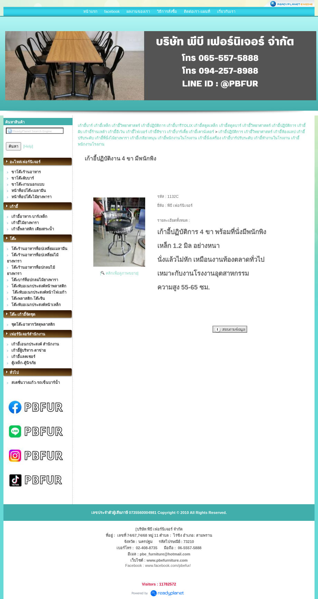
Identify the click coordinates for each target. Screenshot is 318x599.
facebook (112, 11)
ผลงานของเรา (138, 11)
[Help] (28, 146)
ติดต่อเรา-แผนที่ (197, 11)
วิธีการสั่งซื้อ (167, 11)
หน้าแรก (90, 11)
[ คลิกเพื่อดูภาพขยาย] (119, 273)
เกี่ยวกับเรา (226, 11)
